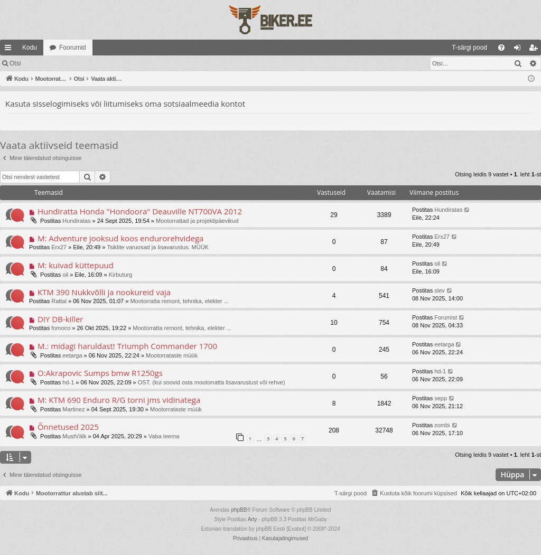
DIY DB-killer (60, 319)
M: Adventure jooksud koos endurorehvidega (120, 238)
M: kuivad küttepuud (76, 265)
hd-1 (68, 382)
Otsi (15, 63)
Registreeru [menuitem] (535, 49)
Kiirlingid (10, 49)
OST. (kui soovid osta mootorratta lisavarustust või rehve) (211, 382)
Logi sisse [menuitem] (519, 49)
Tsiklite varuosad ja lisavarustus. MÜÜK (158, 247)
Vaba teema (164, 436)
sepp (440, 398)
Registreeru (96, 63)
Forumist (445, 317)
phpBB (239, 510)
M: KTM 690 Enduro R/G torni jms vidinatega (119, 399)
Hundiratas (76, 221)
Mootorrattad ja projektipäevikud (197, 221)
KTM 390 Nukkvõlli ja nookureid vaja (104, 292)
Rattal (59, 301)
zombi (442, 425)
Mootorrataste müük (172, 355)
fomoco (60, 328)
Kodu (29, 47)
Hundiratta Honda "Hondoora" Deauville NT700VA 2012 (140, 211)
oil (65, 274)
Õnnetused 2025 (68, 426)
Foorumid (72, 47)
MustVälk (74, 436)
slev (439, 290)
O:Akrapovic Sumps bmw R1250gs (100, 373)
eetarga (72, 355)
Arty (252, 519)
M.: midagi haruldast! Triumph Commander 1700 (127, 346)
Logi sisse (50, 63)
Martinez (73, 409)
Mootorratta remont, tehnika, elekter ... (179, 301)
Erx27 (59, 247)
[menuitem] (383, 47)
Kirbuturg (121, 274)
